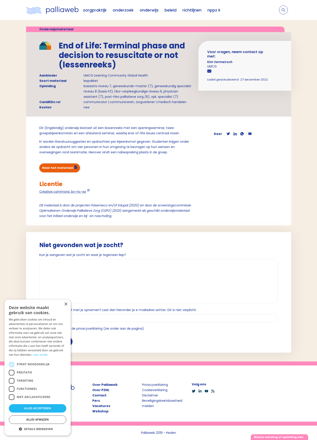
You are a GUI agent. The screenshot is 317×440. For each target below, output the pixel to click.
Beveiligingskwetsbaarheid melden (162, 403)
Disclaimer (150, 395)
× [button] (65, 304)
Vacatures (101, 406)
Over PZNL (100, 390)
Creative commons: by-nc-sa (62, 191)
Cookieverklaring (154, 390)
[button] (37, 429)
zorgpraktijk (95, 10)
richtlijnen (191, 10)
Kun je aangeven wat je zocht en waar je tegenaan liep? (82, 255)
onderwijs (149, 10)
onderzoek (123, 10)
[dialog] (37, 368)
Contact (99, 395)
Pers (96, 400)
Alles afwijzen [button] (37, 419)
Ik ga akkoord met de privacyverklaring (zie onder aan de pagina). (93, 328)
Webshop (100, 411)
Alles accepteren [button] (37, 408)
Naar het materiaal (57, 168)
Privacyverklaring (155, 384)
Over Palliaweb (105, 384)
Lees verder (40, 355)
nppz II (213, 10)
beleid (171, 10)
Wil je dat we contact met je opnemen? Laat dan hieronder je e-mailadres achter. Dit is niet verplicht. (118, 310)
